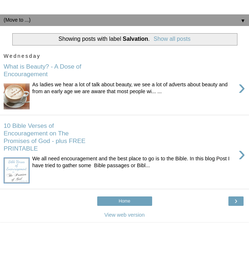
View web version (124, 215)
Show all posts (172, 39)
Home (124, 201)
